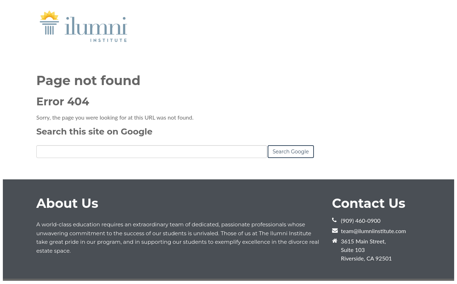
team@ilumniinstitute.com (373, 230)
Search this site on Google (94, 131)
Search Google (291, 151)
